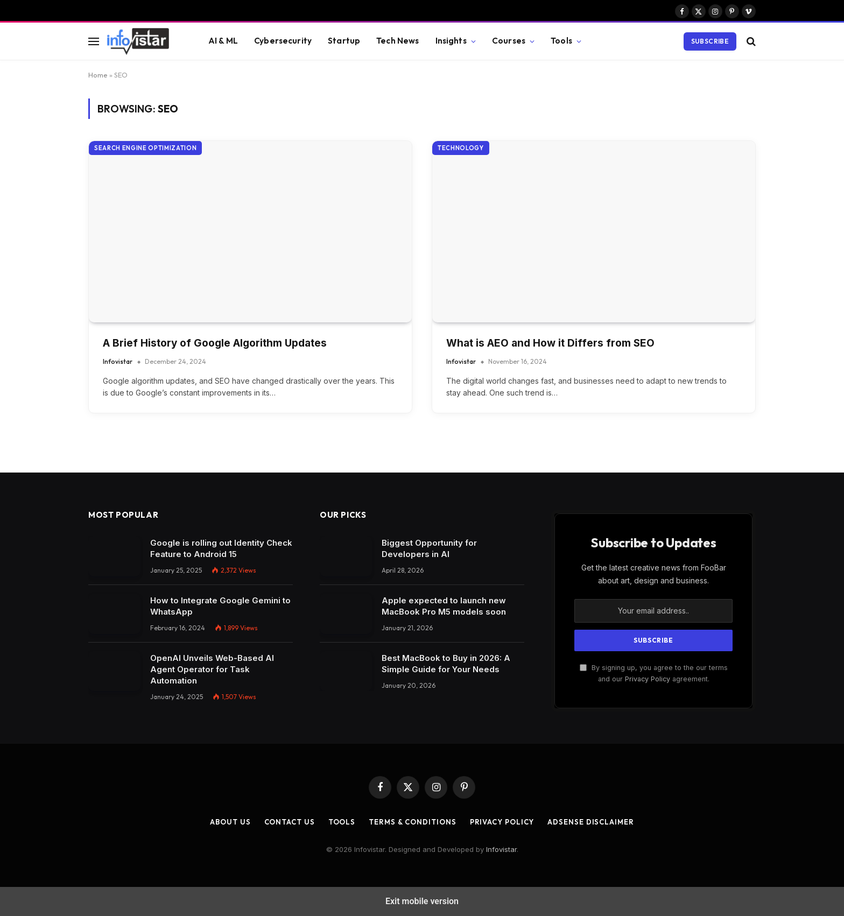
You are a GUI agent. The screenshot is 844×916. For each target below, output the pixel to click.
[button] (93, 41)
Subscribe (710, 41)
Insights (451, 41)
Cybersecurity (283, 41)
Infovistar (117, 361)
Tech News (397, 41)
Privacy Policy (647, 679)
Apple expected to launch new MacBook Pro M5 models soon (444, 606)
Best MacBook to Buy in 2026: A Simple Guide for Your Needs (446, 663)
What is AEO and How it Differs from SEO (550, 343)
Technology (461, 148)
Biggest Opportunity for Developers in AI (429, 548)
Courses (508, 41)
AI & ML (223, 41)
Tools (561, 41)
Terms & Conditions (412, 822)
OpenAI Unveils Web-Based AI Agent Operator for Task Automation (212, 669)
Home (98, 75)
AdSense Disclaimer (590, 822)
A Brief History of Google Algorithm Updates (215, 343)
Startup (344, 41)
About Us (230, 822)
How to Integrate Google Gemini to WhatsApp (220, 606)
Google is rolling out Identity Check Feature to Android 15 (221, 548)
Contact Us (289, 822)
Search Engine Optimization (145, 148)
